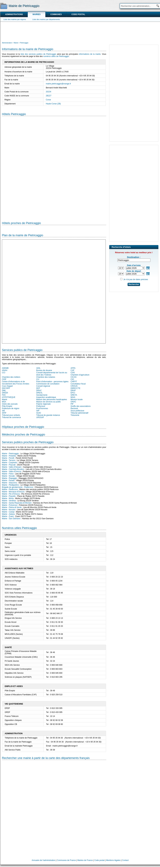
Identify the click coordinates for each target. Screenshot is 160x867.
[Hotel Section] (54, 166)
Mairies (37, 14)
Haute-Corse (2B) (53, 104)
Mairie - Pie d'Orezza (11, 494)
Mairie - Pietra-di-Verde (12, 507)
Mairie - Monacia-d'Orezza (13, 492)
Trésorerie (75, 415)
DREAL (39, 393)
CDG (73, 372)
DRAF (73, 390)
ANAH (4, 370)
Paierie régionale (43, 404)
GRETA (74, 395)
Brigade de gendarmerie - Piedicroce (17, 487)
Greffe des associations (81, 406)
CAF (72, 370)
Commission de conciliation (47, 384)
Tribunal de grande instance (48, 415)
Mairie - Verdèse (9, 501)
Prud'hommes (42, 408)
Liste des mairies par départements (46, 19)
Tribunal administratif (79, 413)
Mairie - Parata (8, 480)
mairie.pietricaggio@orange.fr (58, 84)
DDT (38, 388)
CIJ (37, 379)
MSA (4, 402)
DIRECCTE (75, 388)
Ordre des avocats (10, 404)
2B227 (48, 96)
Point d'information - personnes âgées (52, 381)
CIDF (4, 379)
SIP (37, 411)
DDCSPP (6, 388)
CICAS (73, 377)
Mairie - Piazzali (8, 465)
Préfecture (40, 406)
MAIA (73, 397)
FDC (4, 395)
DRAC (39, 390)
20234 (48, 92)
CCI (3, 372)
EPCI (73, 393)
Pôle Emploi (7, 406)
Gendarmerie (41, 395)
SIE (3, 411)
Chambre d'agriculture (80, 375)
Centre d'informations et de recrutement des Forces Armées (15, 382)
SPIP (4, 413)
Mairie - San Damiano (11, 518)
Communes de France (66, 860)
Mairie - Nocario (8, 509)
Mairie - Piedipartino (10, 485)
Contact (125, 860)
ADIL (38, 368)
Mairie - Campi (8, 512)
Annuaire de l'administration (43, 860)
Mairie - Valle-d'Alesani (11, 467)
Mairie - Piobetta (9, 456)
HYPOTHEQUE (8, 397)
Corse (48, 100)
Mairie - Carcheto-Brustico (13, 469)
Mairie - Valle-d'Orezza (11, 471)
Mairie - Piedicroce (10, 489)
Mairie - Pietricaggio (10, 453)
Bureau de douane (44, 370)
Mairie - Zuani (8, 516)
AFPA (73, 368)
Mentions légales (113, 860)
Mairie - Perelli (8, 458)
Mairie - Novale (8, 476)
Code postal (78, 14)
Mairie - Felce (8, 474)
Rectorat (74, 408)
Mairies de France (85, 860)
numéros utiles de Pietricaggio (56, 56)
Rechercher (134, 284)
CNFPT (74, 381)
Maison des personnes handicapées (51, 399)
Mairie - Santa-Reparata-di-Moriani (16, 503)
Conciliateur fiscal (78, 384)
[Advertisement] (80, 31)
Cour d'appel (7, 386)
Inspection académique (46, 397)
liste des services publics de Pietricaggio (38, 54)
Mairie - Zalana (8, 514)
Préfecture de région (10, 408)
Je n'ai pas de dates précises (135, 279)
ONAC (73, 402)
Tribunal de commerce (11, 417)
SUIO (38, 413)
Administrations (14, 14)
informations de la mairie (90, 54)
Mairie (4, 399)
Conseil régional (43, 386)
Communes (56, 14)
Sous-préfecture (77, 411)
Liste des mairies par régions (15, 19)
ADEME (5, 368)
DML (4, 390)
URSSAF (40, 417)
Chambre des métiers (11, 377)
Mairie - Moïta (8, 498)
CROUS (74, 386)
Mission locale (77, 399)
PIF (72, 404)
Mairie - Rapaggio (9, 478)
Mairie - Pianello (9, 496)
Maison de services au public (48, 402)
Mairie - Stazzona (9, 483)
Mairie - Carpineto (9, 462)
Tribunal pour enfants (11, 415)
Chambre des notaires (45, 377)
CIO (72, 379)
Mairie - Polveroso (9, 505)
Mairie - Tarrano (8, 460)
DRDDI (5, 393)
